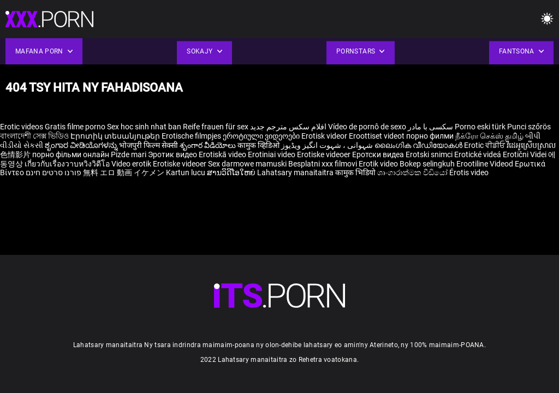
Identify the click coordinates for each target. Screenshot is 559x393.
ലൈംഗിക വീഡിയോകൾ (419, 145)
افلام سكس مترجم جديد (288, 126)
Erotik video (379, 163)
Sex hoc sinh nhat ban (144, 126)
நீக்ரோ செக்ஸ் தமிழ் (489, 136)
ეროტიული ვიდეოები (262, 136)
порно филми (430, 136)
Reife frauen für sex (215, 126)
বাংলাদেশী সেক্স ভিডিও (34, 136)
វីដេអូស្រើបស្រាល (531, 145)
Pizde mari (128, 154)
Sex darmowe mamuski (247, 163)
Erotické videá (478, 154)
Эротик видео (173, 154)
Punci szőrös (529, 126)
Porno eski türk (480, 126)
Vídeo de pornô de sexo (367, 126)
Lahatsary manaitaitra (296, 172)
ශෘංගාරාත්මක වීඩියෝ (413, 172)
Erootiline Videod (485, 163)
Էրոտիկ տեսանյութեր (116, 136)
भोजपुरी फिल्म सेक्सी (148, 145)
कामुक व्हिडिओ (259, 145)
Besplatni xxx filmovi (322, 163)
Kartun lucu (186, 172)
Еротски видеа (379, 154)
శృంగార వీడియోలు (208, 145)
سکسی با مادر (430, 126)
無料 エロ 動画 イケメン (123, 172)
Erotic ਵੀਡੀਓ (485, 145)
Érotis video (469, 172)
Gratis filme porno (75, 126)
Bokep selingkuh (427, 163)
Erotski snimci (430, 154)
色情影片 (16, 154)
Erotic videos (22, 126)
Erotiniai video (272, 154)
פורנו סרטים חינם (53, 172)
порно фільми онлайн (70, 154)
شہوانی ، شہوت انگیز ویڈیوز (327, 145)
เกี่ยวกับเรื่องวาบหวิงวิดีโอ (68, 163)
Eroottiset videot (377, 136)
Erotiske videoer (324, 154)
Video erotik (132, 163)
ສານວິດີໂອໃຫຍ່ (232, 172)
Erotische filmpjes (191, 136)
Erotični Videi (525, 154)
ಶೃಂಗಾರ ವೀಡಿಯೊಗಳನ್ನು (82, 145)
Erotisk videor (325, 136)
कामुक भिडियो (356, 172)
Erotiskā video (223, 154)
